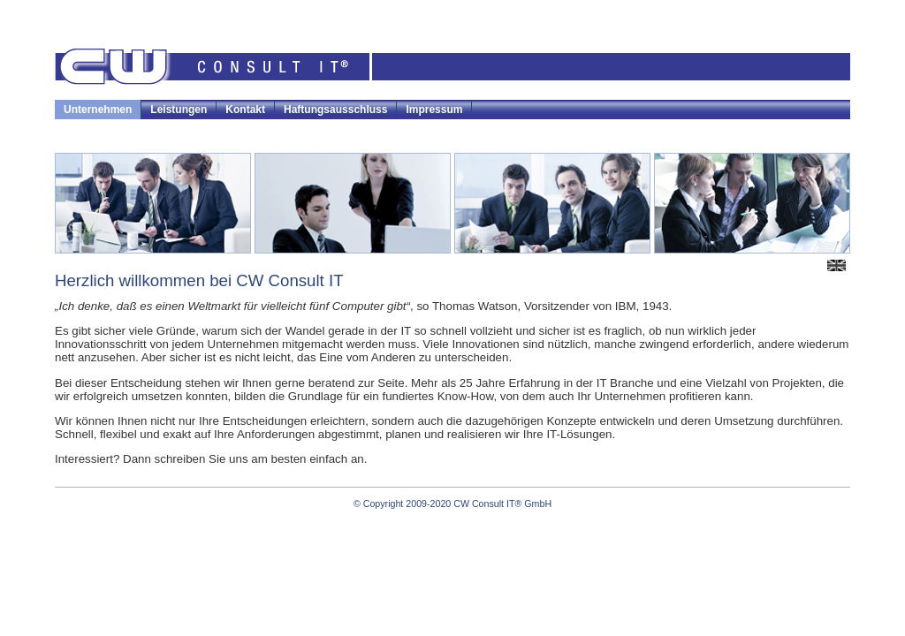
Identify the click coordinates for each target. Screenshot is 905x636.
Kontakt (245, 109)
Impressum (434, 109)
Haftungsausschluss (335, 109)
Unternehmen (98, 109)
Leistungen (178, 109)
